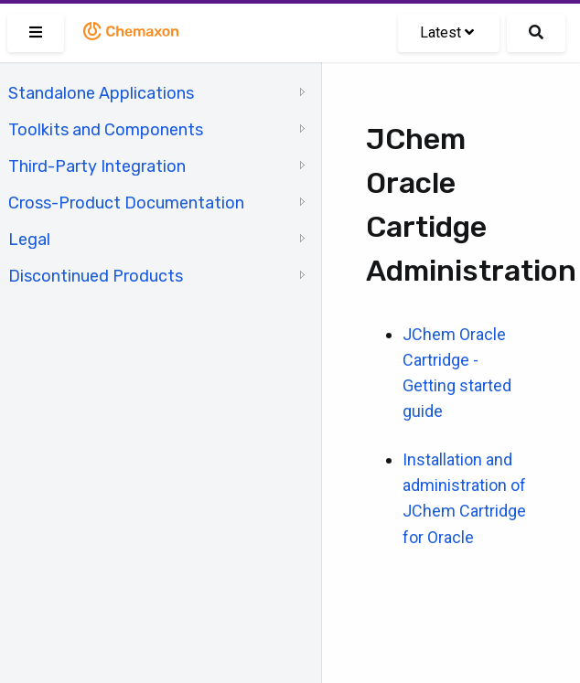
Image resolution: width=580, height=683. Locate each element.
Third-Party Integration (97, 166)
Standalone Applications (101, 93)
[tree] (160, 183)
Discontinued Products (95, 276)
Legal (29, 239)
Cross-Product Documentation (126, 203)
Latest (447, 32)
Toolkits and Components (105, 130)
